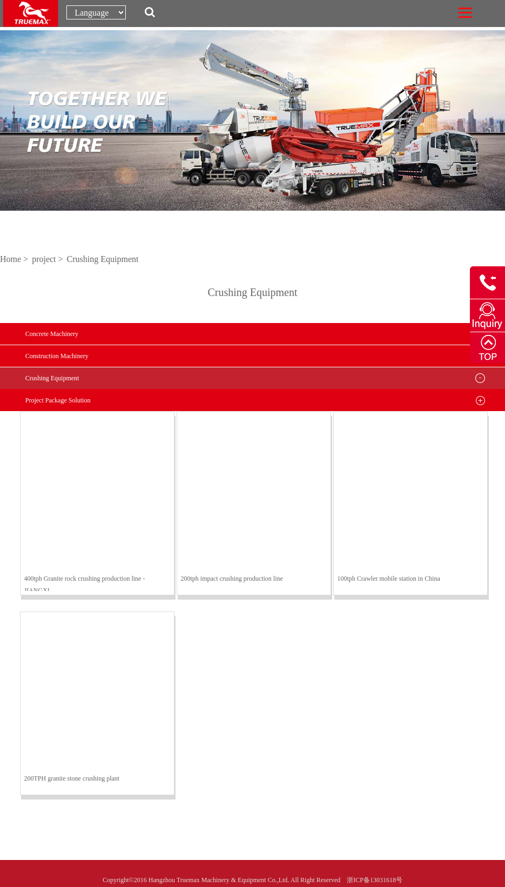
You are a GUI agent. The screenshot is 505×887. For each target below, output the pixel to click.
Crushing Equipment (103, 259)
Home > (15, 259)
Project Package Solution (58, 400)
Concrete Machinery (51, 334)
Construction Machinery (57, 356)
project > (48, 259)
